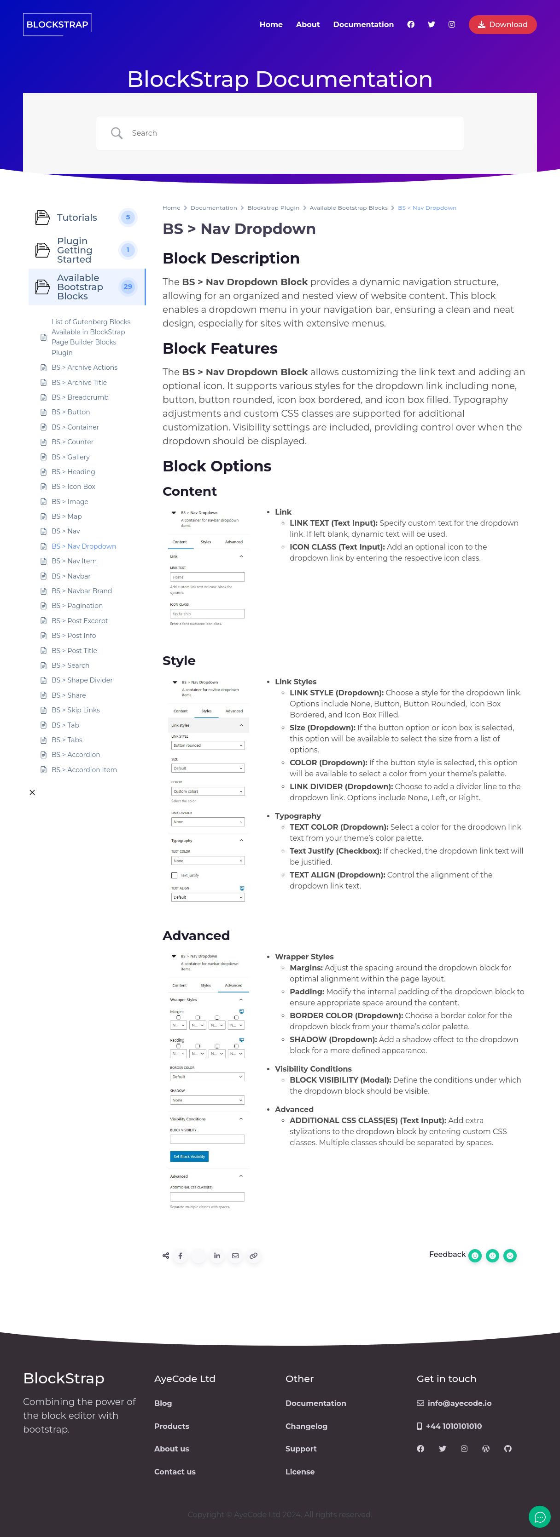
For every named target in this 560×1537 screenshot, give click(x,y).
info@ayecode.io (454, 1403)
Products (171, 1426)
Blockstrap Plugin (273, 207)
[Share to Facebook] (180, 1256)
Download (502, 24)
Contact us (175, 1472)
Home (271, 24)
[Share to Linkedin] (217, 1256)
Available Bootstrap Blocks (349, 207)
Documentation (363, 24)
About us (171, 1449)
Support (301, 1449)
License (300, 1472)
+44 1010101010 (449, 1426)
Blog (163, 1403)
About (308, 24)
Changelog (306, 1426)
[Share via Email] (235, 1256)
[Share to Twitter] (198, 1256)
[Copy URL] (253, 1256)
